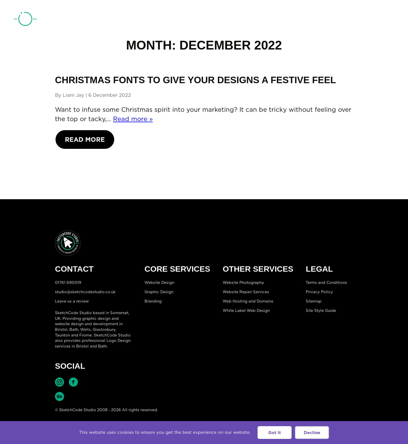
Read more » (133, 118)
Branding (153, 301)
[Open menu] (390, 20)
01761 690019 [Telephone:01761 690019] (363, 20)
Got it (274, 433)
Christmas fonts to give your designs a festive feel (195, 80)
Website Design (159, 282)
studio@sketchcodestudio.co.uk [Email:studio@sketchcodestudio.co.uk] (85, 291)
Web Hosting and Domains (248, 301)
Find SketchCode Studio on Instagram (59, 382)
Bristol (61, 329)
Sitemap (314, 301)
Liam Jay (73, 95)
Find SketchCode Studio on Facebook (73, 382)
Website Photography (243, 282)
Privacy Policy (319, 291)
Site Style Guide (321, 310)
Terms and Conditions (326, 282)
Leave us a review (72, 301)
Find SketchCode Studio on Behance (59, 396)
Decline (312, 433)
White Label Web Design (246, 310)
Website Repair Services (246, 291)
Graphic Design (158, 291)
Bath (73, 329)
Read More (85, 139)
